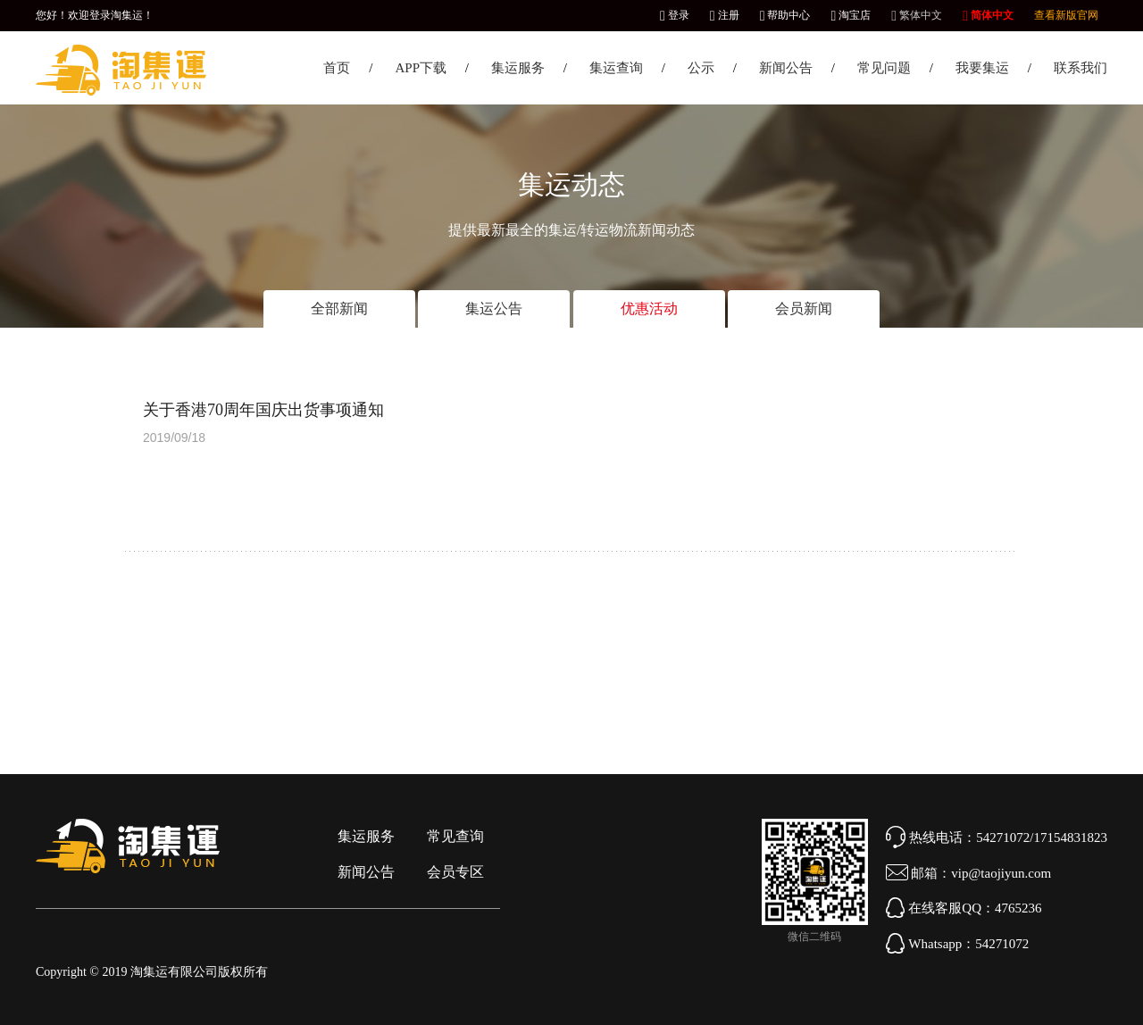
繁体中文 (916, 15)
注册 (724, 15)
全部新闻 (339, 308)
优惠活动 (649, 308)
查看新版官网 (1066, 15)
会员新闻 (803, 308)
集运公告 (493, 308)
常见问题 (884, 68)
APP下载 (420, 68)
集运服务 (518, 68)
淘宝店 (850, 15)
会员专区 (455, 871)
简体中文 (988, 15)
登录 (674, 15)
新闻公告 (786, 68)
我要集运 (982, 68)
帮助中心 (785, 15)
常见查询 (455, 836)
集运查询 (616, 68)
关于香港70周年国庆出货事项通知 (263, 410)
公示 (701, 68)
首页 (336, 68)
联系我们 (1080, 68)
